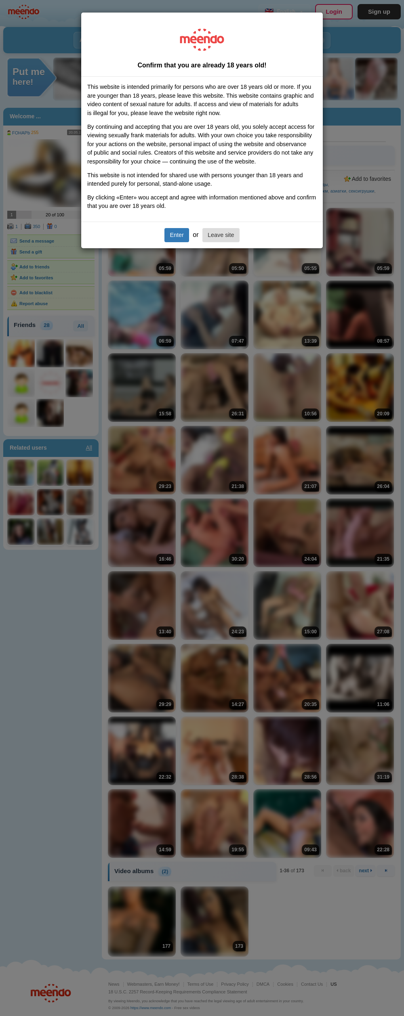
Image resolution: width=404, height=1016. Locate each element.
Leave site (221, 235)
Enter (176, 235)
